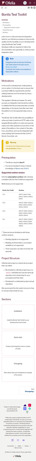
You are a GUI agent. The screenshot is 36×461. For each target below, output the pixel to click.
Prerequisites (7, 25)
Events (27, 446)
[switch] (30, 3)
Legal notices (28, 452)
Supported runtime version (12, 27)
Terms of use (18, 448)
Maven (17, 168)
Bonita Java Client (11, 67)
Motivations (6, 22)
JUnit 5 (26, 168)
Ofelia (19, 446)
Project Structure (8, 30)
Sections (5, 32)
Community (10, 446)
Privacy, (22, 452)
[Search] (25, 3)
